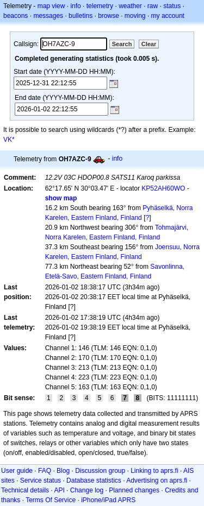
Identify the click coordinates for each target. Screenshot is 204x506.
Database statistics (93, 480)
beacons (15, 16)
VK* (9, 139)
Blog (63, 471)
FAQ (44, 471)
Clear (149, 44)
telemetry (99, 6)
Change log (86, 490)
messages (48, 16)
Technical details (25, 490)
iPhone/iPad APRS (108, 500)
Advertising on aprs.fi (156, 480)
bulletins (80, 16)
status (172, 6)
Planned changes (134, 490)
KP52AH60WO (163, 188)
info (75, 6)
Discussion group (100, 471)
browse (108, 16)
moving (135, 16)
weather (130, 6)
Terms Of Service (51, 500)
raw (152, 6)
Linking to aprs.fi (154, 471)
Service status (40, 480)
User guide (17, 471)
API (59, 490)
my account (167, 16)
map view (51, 6)
